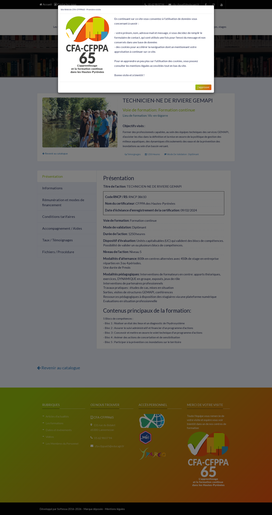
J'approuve (203, 87)
